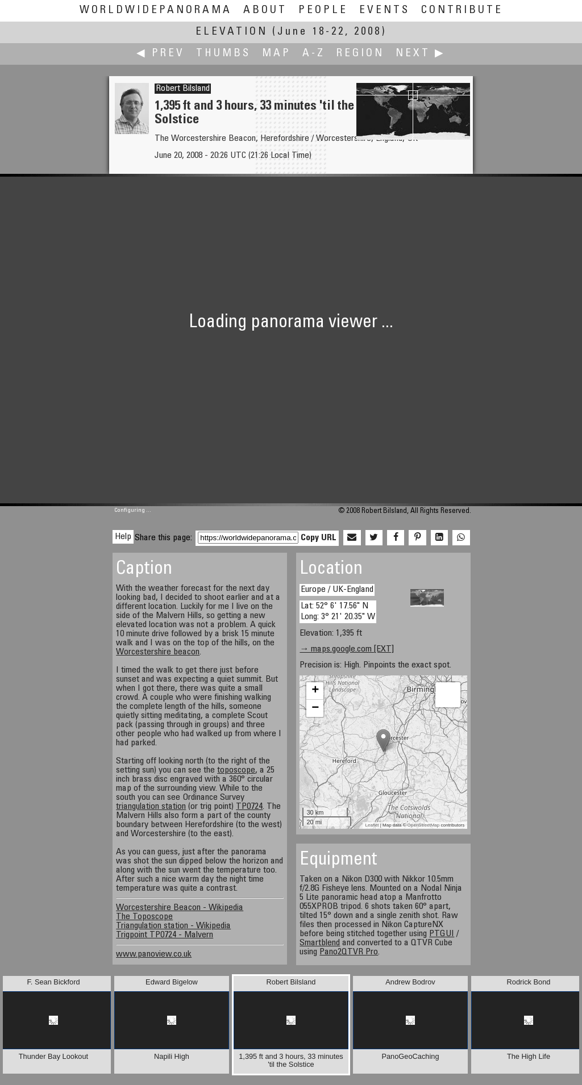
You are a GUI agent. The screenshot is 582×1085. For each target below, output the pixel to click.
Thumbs (223, 53)
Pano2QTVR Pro (348, 952)
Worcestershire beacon (157, 652)
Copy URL (318, 537)
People (323, 10)
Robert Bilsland (183, 88)
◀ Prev (160, 53)
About (265, 10)
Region (360, 53)
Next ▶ (421, 53)
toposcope (236, 770)
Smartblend (320, 943)
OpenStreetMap (423, 825)
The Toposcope (144, 916)
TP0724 (249, 806)
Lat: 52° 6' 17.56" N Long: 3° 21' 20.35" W (338, 611)
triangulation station (151, 806)
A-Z (313, 53)
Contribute (462, 10)
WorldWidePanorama (156, 10)
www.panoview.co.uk (154, 954)
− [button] (315, 708)
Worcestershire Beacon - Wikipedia (179, 907)
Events (384, 10)
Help (123, 536)
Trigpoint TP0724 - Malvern (164, 935)
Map (276, 53)
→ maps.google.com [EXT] (347, 649)
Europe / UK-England (337, 589)
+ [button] (315, 690)
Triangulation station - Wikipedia (173, 925)
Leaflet (372, 825)
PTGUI (441, 933)
